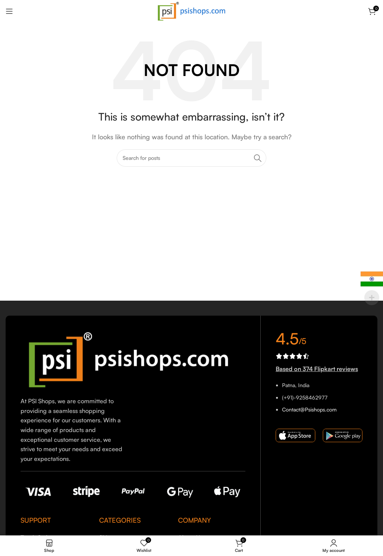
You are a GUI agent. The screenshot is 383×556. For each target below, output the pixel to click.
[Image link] (133, 359)
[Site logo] (191, 10)
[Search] (191, 158)
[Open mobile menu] (9, 11)
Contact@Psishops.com (309, 409)
